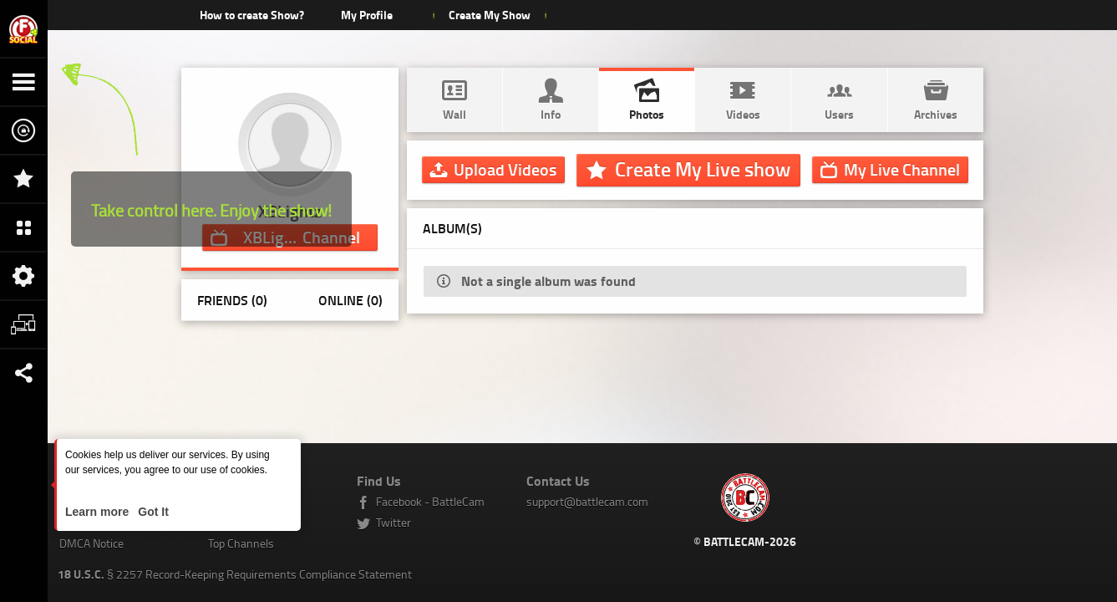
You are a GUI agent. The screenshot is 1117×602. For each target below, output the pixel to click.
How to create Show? (252, 14)
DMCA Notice (91, 543)
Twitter (393, 522)
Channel (902, 169)
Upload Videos (505, 169)
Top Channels (241, 543)
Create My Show (490, 14)
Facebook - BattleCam (430, 501)
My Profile (367, 14)
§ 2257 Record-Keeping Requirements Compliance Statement (235, 574)
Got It (151, 511)
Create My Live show (702, 169)
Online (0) (350, 299)
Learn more (98, 511)
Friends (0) (232, 299)
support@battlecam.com (587, 501)
